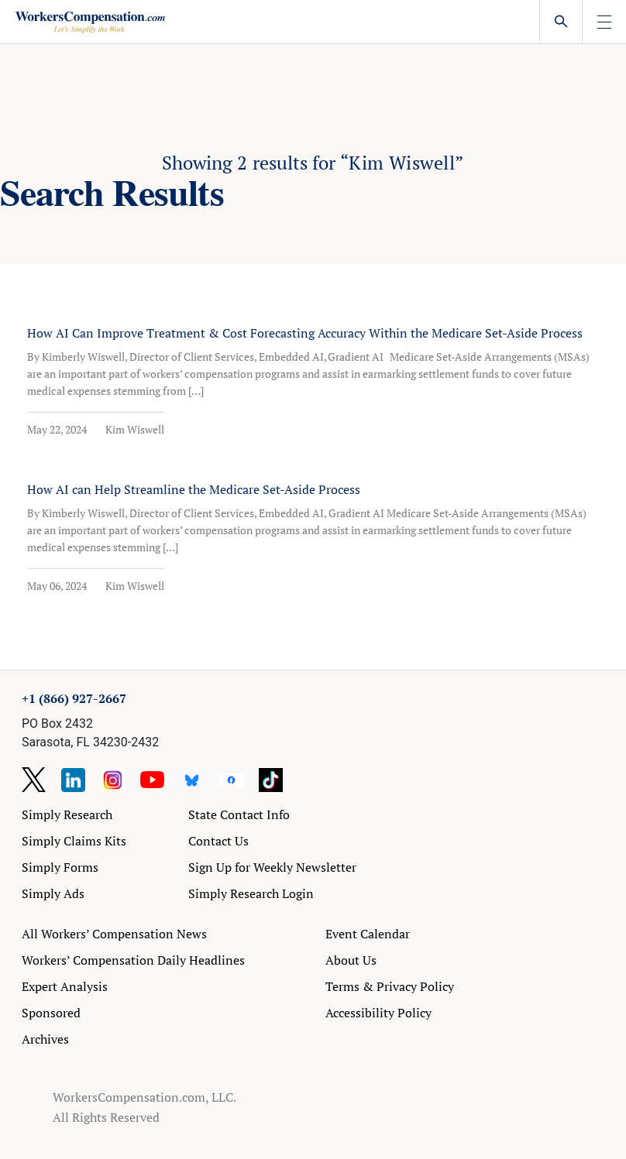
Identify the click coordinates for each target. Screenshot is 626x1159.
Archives (45, 1039)
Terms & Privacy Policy (389, 986)
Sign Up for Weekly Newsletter (272, 867)
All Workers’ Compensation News (114, 933)
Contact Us (218, 840)
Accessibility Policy (378, 1012)
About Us (351, 960)
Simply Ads (53, 893)
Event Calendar (367, 933)
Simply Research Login (251, 893)
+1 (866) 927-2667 (74, 698)
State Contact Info (239, 814)
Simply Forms (60, 867)
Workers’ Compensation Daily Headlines (133, 960)
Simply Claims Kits (74, 840)
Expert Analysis (65, 986)
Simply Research (67, 814)
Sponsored (51, 1012)
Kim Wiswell (134, 429)
